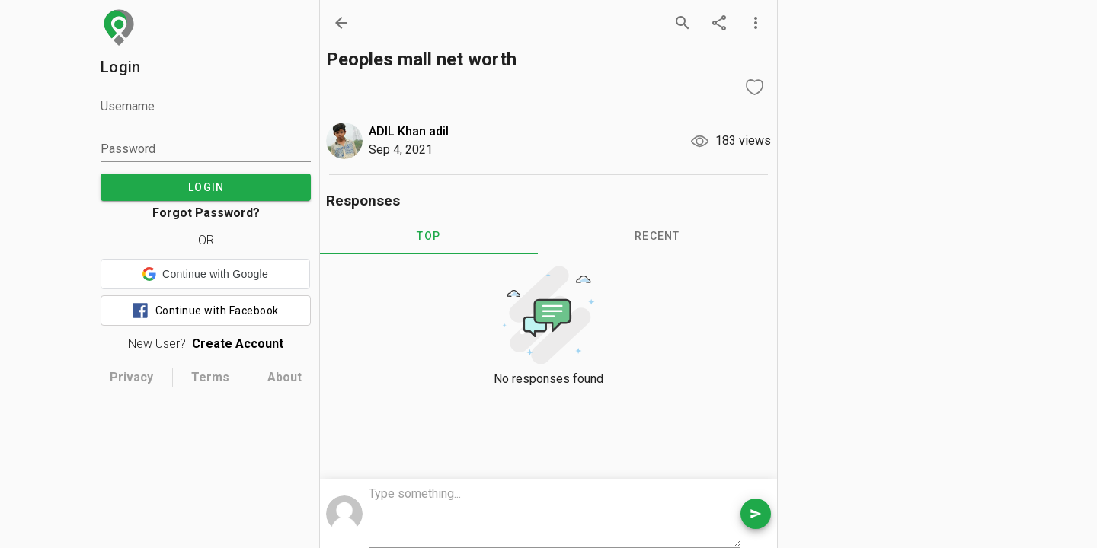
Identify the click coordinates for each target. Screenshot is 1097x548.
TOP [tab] (428, 236)
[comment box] (554, 515)
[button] (205, 274)
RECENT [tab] (657, 236)
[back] (341, 23)
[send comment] (755, 514)
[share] (719, 23)
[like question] (754, 86)
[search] (682, 23)
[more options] (755, 23)
